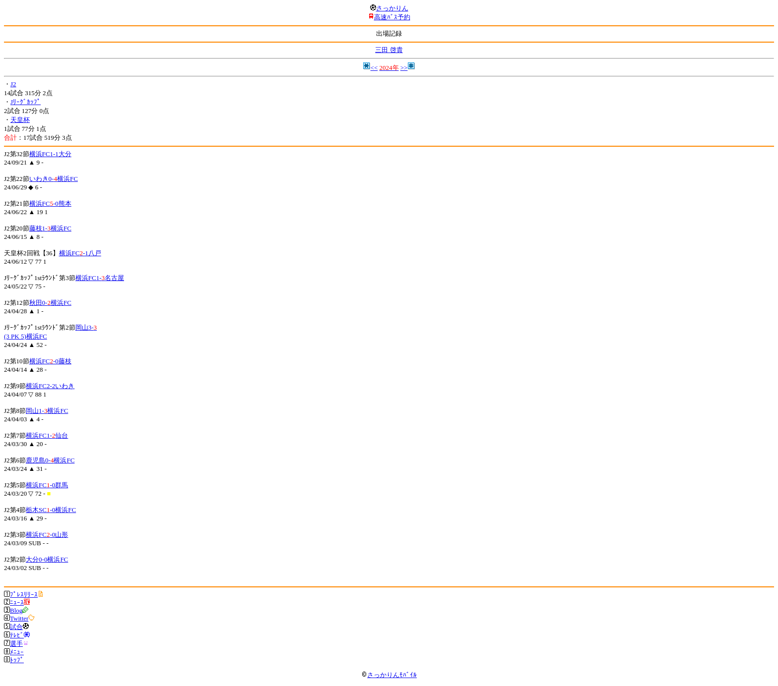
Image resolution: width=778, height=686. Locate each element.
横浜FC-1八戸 (80, 253)
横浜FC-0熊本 (50, 203)
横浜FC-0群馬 (47, 485)
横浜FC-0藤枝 (50, 361)
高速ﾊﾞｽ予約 (392, 17)
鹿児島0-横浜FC (50, 460)
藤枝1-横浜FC (50, 228)
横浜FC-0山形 (47, 534)
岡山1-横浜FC (47, 410)
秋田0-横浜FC (50, 302)
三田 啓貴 (388, 50)
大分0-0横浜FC (47, 559)
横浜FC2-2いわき (50, 386)
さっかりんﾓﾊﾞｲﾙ (389, 675)
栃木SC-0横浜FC (51, 510)
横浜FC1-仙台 (47, 435)
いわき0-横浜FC (53, 178)
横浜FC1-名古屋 (99, 278)
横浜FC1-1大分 (50, 154)
